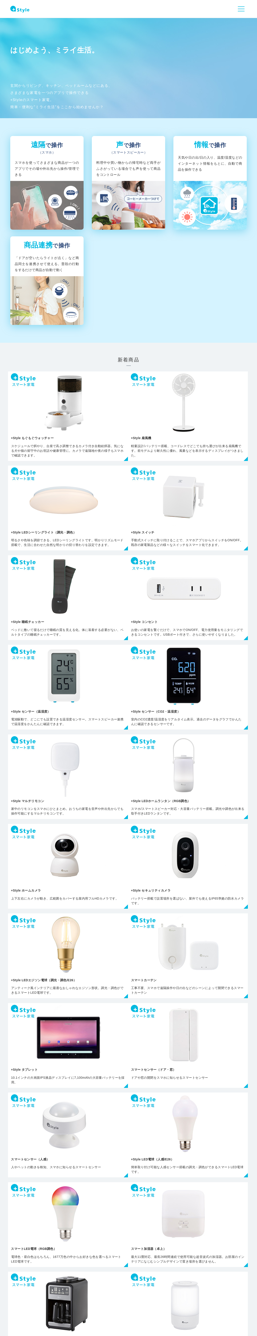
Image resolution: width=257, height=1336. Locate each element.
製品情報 (81, 1288)
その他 (175, 1155)
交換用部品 (223, 1155)
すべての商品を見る (128, 1102)
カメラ (81, 1162)
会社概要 (55, 1311)
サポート (109, 1288)
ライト (34, 1162)
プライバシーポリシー (24, 1311)
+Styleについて (142, 1288)
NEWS (54, 1288)
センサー (128, 1162)
